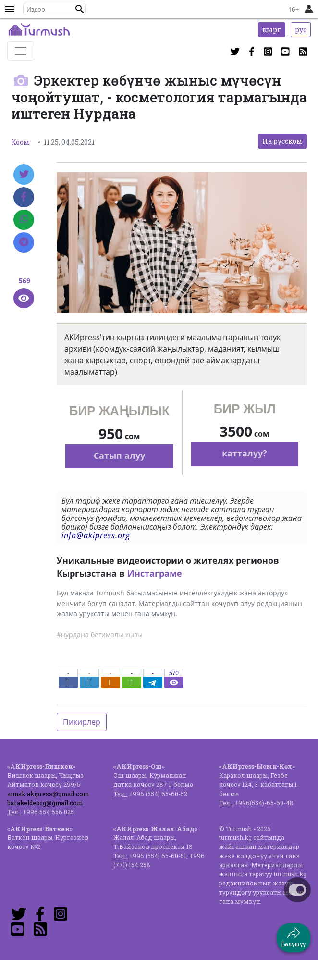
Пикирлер (81, 722)
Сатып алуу (119, 455)
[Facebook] (23, 197)
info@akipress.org (95, 535)
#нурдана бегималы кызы (100, 634)
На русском (282, 141)
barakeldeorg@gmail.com (45, 803)
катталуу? (244, 453)
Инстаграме (154, 573)
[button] (80, 9)
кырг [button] (271, 29)
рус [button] (300, 29)
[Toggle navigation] (20, 51)
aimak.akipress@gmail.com (48, 793)
